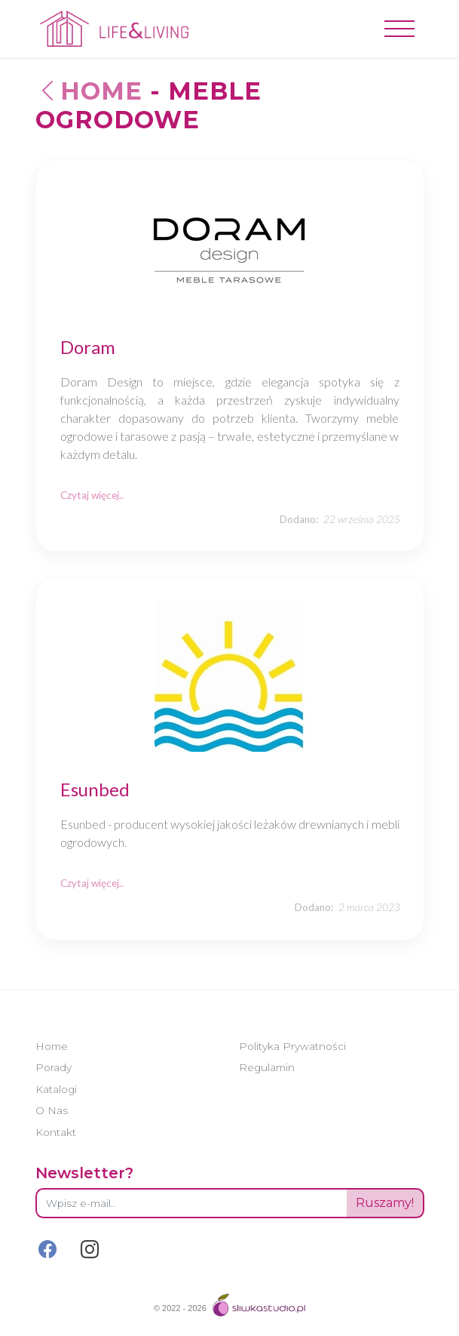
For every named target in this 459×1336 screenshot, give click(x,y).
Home (88, 91)
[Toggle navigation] (399, 29)
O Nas (51, 1110)
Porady (53, 1067)
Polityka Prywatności (292, 1046)
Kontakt (55, 1132)
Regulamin (267, 1067)
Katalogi (56, 1089)
